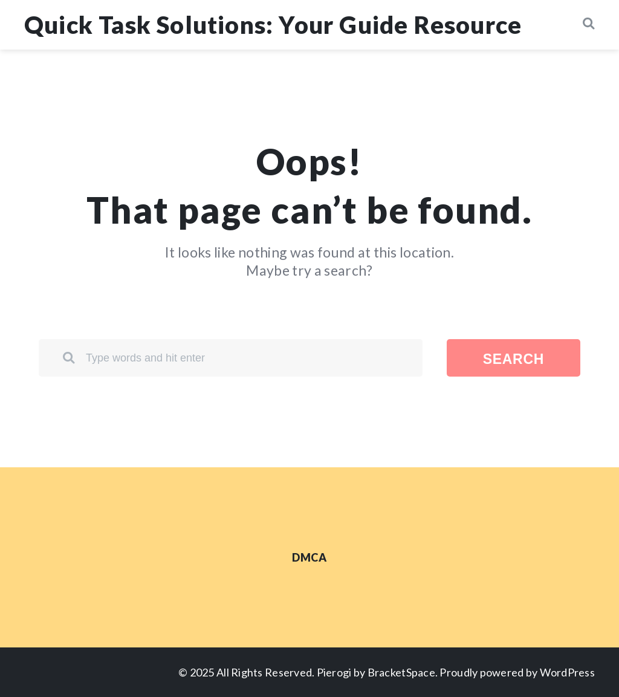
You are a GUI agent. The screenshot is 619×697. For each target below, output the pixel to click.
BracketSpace (401, 672)
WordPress (567, 672)
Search (513, 359)
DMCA (309, 557)
